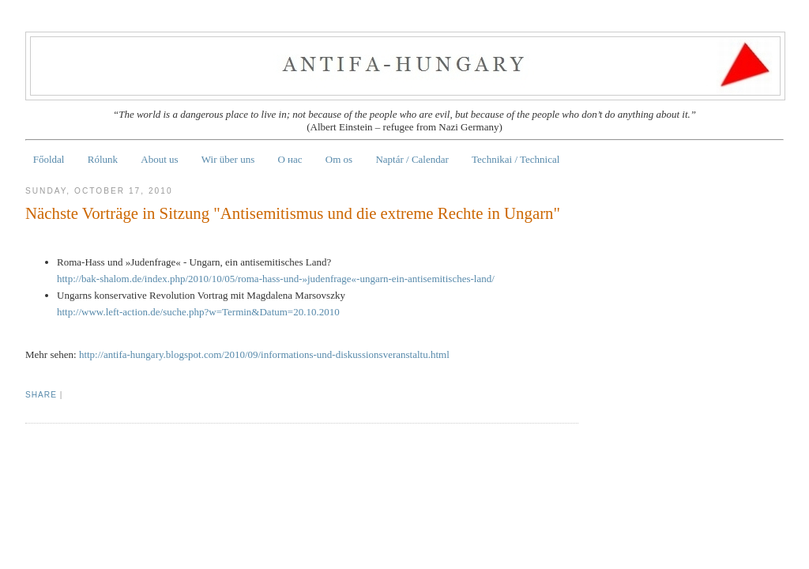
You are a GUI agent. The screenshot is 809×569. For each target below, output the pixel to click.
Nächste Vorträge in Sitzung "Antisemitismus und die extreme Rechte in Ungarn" (292, 213)
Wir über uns (227, 159)
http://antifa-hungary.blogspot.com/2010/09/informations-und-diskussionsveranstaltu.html (264, 354)
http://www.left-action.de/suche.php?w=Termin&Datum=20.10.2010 (198, 312)
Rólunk (103, 159)
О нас (289, 159)
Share (41, 394)
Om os (338, 159)
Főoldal (49, 159)
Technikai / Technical (515, 159)
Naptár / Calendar (411, 159)
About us (159, 159)
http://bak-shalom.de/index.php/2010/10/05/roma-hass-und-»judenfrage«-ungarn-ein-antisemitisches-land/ (276, 278)
